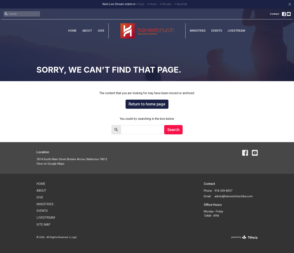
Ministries (198, 30)
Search (173, 129)
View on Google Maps (50, 163)
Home (72, 30)
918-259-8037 (223, 190)
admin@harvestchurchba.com (233, 196)
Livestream (236, 30)
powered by (244, 237)
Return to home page (147, 104)
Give (101, 30)
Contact (274, 13)
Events (216, 30)
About (87, 30)
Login (73, 237)
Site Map (43, 224)
